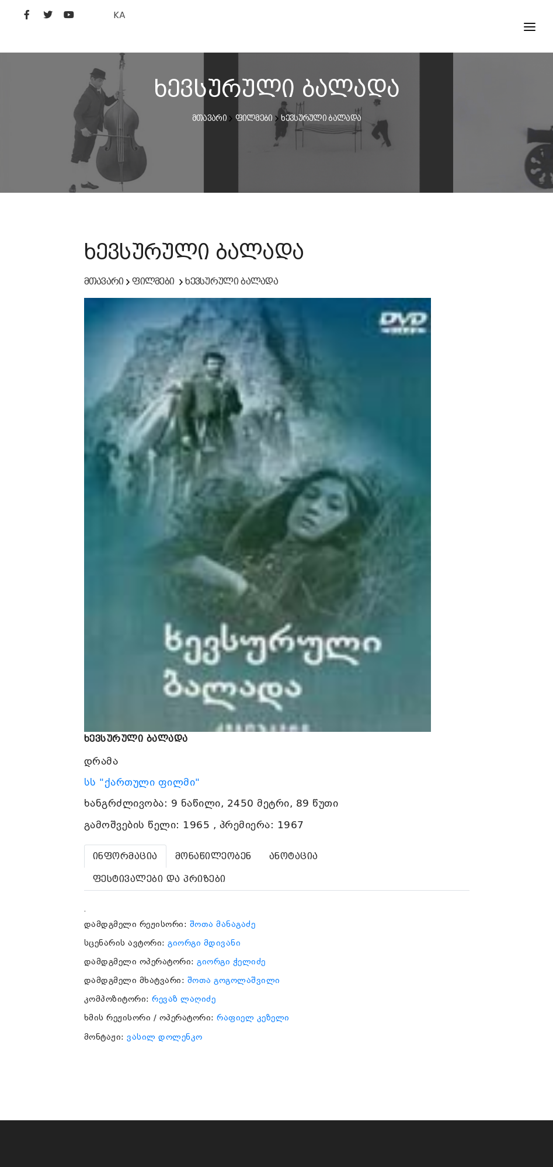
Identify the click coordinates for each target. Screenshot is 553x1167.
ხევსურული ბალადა (321, 118)
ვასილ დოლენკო (165, 1036)
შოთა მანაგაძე (223, 924)
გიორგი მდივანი (204, 942)
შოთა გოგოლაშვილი (233, 980)
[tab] (125, 856)
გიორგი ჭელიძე (231, 961)
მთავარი (209, 118)
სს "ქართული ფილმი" (144, 782)
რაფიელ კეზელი (253, 1017)
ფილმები (254, 118)
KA (119, 15)
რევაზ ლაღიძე (183, 998)
